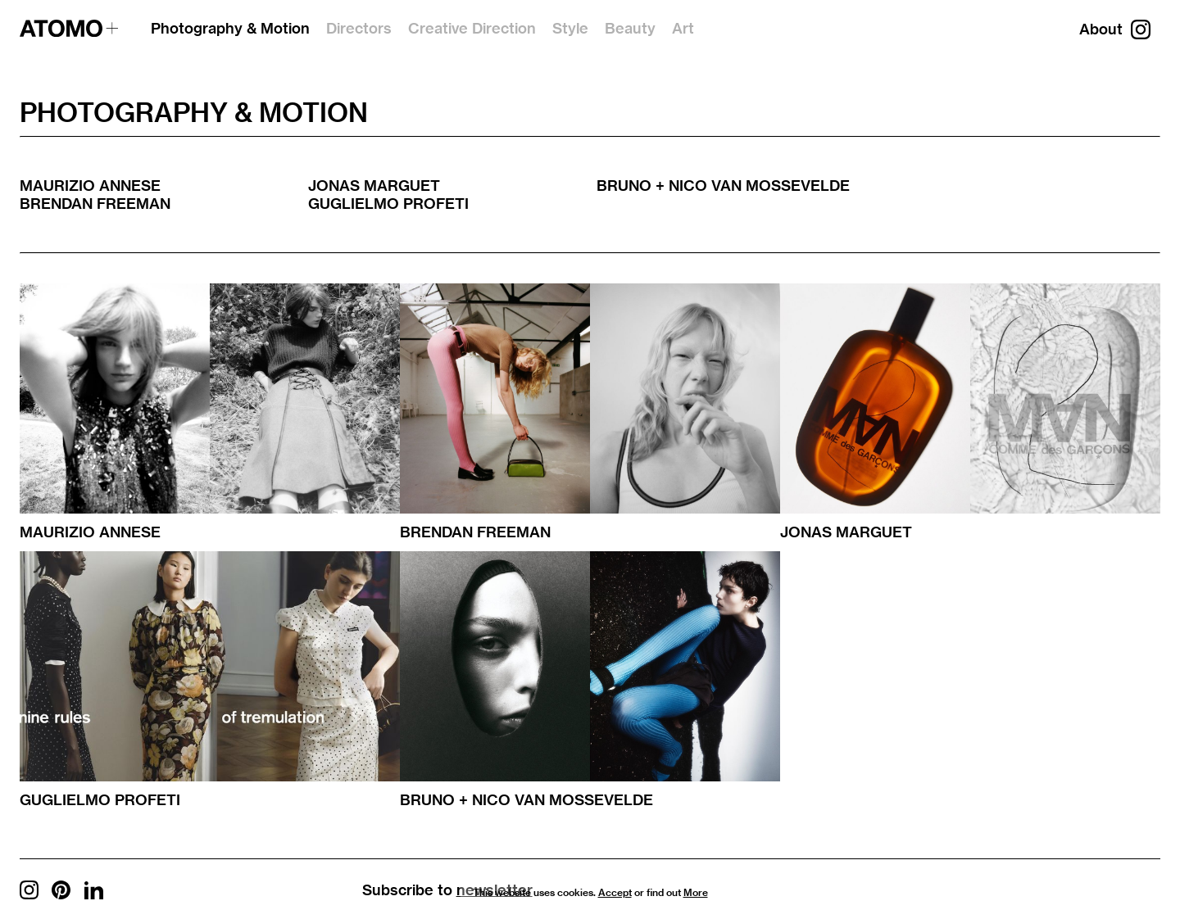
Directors (359, 28)
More (695, 892)
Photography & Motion (230, 28)
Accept (615, 892)
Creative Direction (472, 28)
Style (570, 28)
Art (683, 28)
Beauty (630, 28)
